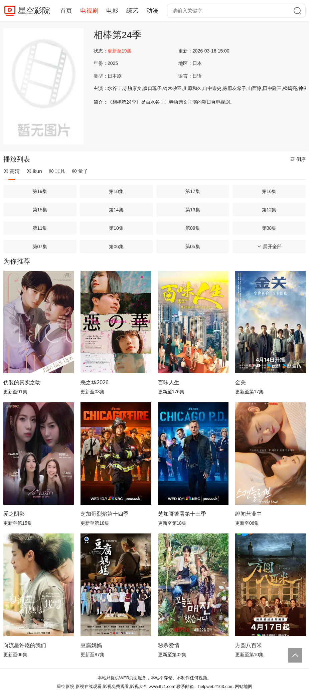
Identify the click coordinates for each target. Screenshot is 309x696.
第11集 (40, 228)
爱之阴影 (14, 514)
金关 (240, 382)
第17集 (192, 191)
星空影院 (34, 10)
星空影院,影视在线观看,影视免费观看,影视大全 (102, 686)
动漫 (152, 10)
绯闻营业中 (248, 514)
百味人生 (168, 382)
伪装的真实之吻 (22, 382)
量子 (80, 171)
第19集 (40, 191)
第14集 (116, 209)
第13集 (192, 209)
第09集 (192, 228)
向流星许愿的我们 (24, 645)
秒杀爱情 (168, 645)
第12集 (269, 209)
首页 (66, 10)
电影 (112, 10)
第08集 (269, 228)
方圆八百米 (248, 645)
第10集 (116, 228)
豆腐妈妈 (91, 645)
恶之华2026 (95, 382)
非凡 (57, 171)
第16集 (269, 191)
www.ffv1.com (162, 686)
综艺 (132, 10)
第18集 (116, 191)
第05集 (192, 246)
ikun (34, 171)
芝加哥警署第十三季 (182, 514)
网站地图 (243, 686)
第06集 (116, 246)
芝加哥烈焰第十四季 (105, 514)
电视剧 (89, 10)
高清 (11, 171)
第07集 (40, 246)
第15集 (40, 209)
